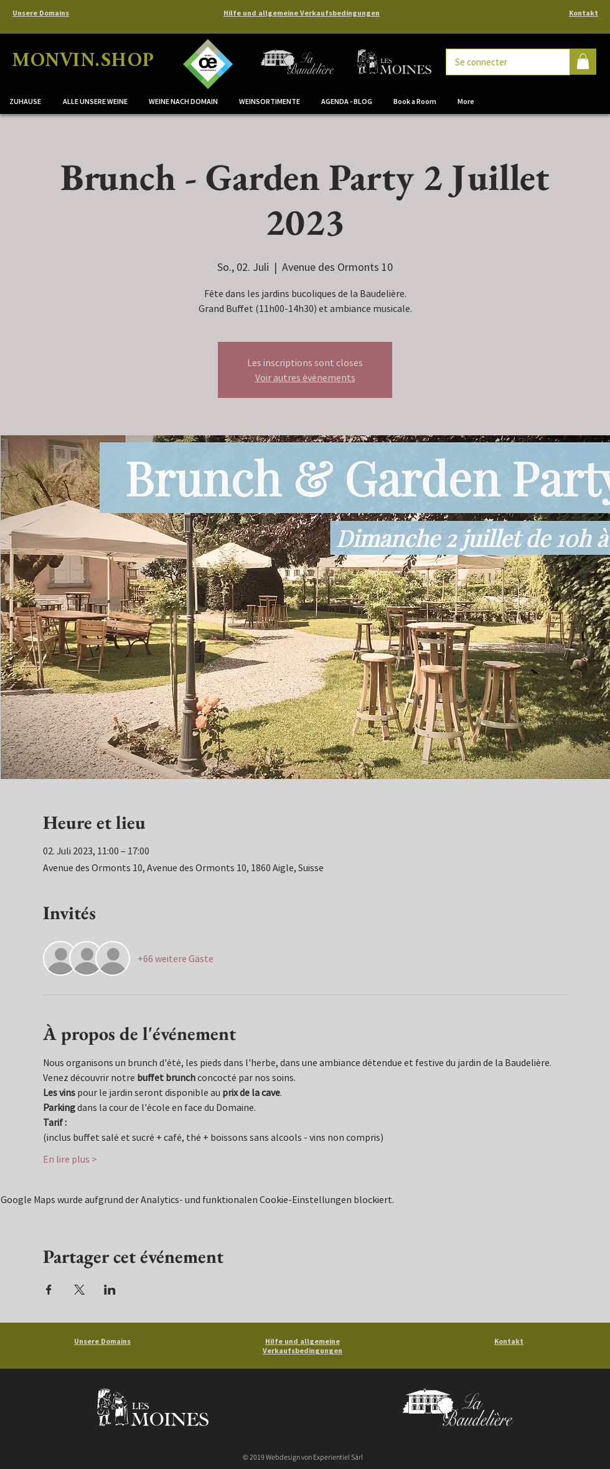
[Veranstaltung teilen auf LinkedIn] (110, 1290)
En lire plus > (70, 1159)
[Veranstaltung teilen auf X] (79, 1290)
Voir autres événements (305, 377)
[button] (184, 101)
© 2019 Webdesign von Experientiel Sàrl (303, 1457)
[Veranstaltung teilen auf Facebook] (49, 1290)
